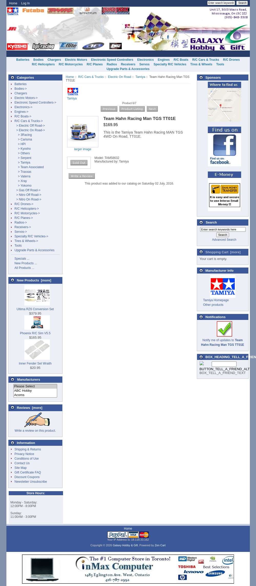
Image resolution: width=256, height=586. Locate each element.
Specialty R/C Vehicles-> (31, 236)
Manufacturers (28, 379)
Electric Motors (76, 60)
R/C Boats (181, 60)
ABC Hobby (35, 391)
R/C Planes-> (24, 218)
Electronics (145, 60)
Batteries (22, 60)
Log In (25, 3)
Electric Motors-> (26, 98)
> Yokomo (23, 185)
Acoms (35, 395)
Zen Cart (160, 545)
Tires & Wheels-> (26, 241)
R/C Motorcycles (71, 64)
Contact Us (22, 463)
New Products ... (26, 263)
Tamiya (140, 77)
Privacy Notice (24, 454)
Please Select (35, 386)
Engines (164, 60)
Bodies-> (21, 88)
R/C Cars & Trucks (91, 77)
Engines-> (21, 112)
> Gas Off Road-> (27, 190)
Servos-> (21, 232)
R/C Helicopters (43, 64)
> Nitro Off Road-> (28, 195)
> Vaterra (22, 176)
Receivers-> (23, 227)
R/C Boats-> (23, 116)
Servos (144, 64)
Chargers (54, 60)
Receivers (128, 64)
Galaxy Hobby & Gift (125, 545)
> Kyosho (23, 148)
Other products (213, 305)
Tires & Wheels (201, 64)
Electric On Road (119, 77)
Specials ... (22, 258)
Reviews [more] (30, 408)
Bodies (38, 60)
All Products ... (24, 268)
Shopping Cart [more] (223, 252)
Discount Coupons (27, 477)
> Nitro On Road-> (28, 199)
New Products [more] (34, 280)
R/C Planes (95, 64)
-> (29, 121)
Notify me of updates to (222, 340)
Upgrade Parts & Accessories (128, 69)
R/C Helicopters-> (27, 208)
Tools (220, 64)
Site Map (21, 468)
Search (211, 222)
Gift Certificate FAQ (28, 472)
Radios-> (21, 222)
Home (13, 3)
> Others (22, 153)
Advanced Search (224, 239)
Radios (112, 64)
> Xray (21, 181)
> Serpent (23, 158)
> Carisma (23, 139)
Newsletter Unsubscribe (31, 481)
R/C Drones (231, 60)
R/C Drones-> (24, 204)
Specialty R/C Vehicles (169, 64)
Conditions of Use (27, 458)
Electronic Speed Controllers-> (35, 102)
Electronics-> (24, 107)
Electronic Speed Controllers (112, 60)
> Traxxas (23, 172)
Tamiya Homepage (216, 300)
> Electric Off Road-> (30, 125)
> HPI (20, 144)
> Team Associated (29, 167)
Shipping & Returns (28, 449)
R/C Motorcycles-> (27, 213)
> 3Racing (23, 135)
